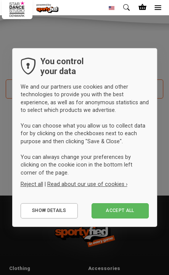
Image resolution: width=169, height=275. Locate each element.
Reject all (32, 184)
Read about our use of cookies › (87, 184)
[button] (111, 7)
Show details (49, 210)
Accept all (120, 210)
